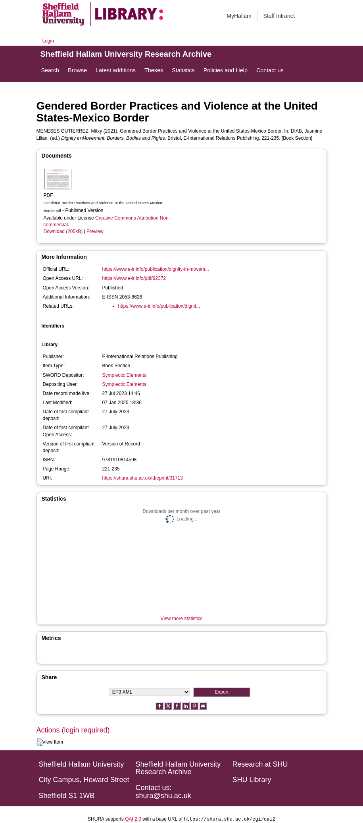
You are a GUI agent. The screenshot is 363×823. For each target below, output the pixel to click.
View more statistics (182, 618)
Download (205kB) (63, 231)
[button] (39, 742)
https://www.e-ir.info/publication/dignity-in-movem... (155, 269)
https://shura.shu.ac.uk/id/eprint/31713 (142, 478)
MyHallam (239, 16)
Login (48, 41)
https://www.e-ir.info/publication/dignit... (159, 306)
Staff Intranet (279, 16)
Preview (95, 231)
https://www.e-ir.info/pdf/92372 (134, 278)
